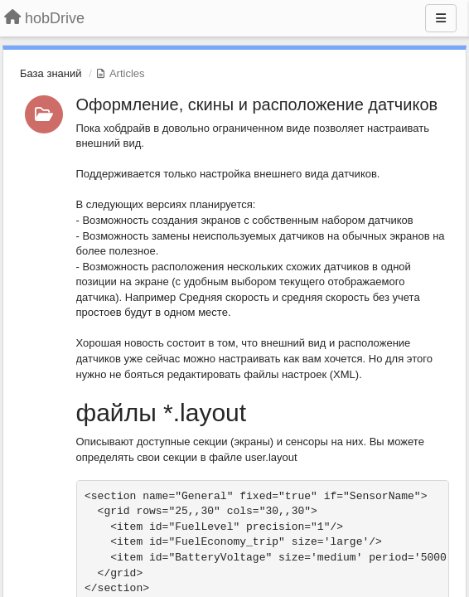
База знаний (51, 73)
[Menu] (441, 18)
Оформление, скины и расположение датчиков (257, 104)
